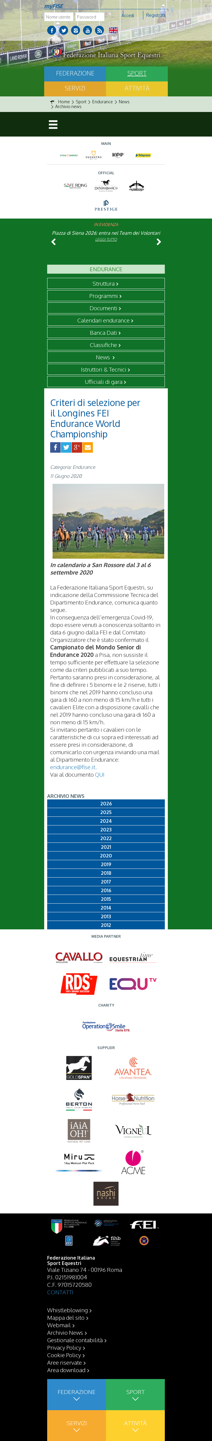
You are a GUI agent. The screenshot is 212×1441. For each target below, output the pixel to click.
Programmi (103, 295)
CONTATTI (60, 1291)
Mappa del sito (66, 1317)
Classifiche (103, 344)
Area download (66, 1369)
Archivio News (65, 1332)
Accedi (128, 15)
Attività (137, 88)
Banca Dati (103, 332)
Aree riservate (64, 1362)
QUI (100, 774)
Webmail (59, 1324)
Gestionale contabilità (75, 1339)
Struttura (104, 283)
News (103, 356)
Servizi (75, 88)
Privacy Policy (64, 1347)
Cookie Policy (64, 1354)
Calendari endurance (103, 320)
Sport (137, 73)
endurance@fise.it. (73, 766)
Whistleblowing (67, 1309)
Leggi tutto (106, 239)
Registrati (155, 15)
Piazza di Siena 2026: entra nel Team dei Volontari (106, 233)
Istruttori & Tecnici (103, 369)
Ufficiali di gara (103, 381)
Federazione (75, 73)
